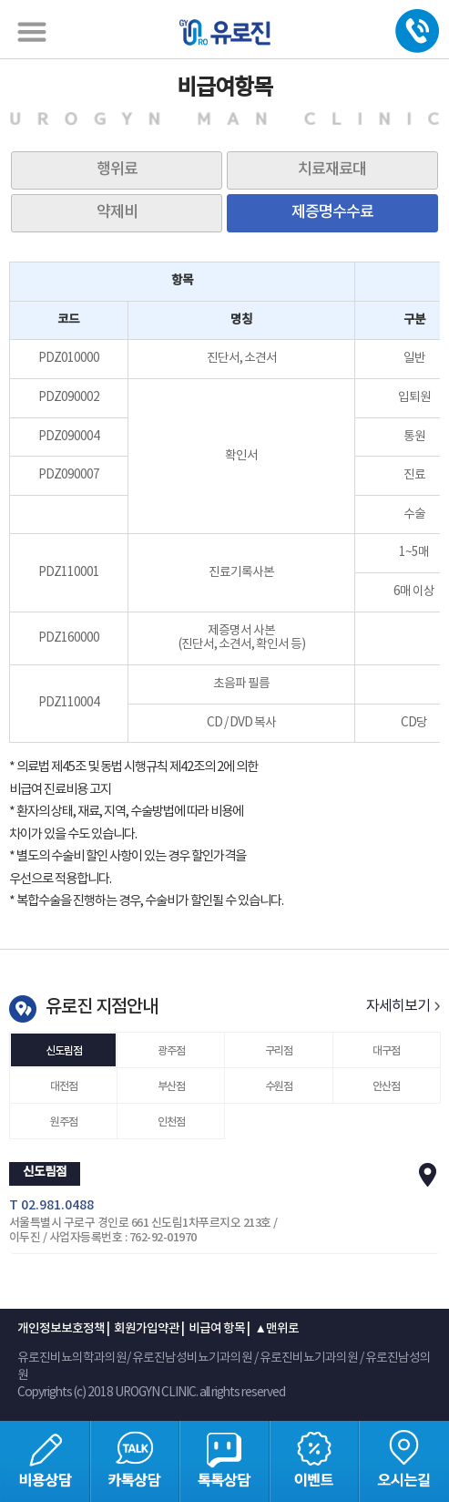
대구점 (386, 1050)
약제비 (117, 212)
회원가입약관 (146, 1329)
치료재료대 (332, 169)
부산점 (171, 1086)
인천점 (171, 1122)
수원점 (278, 1086)
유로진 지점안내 (102, 1007)
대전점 (63, 1086)
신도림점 (64, 1050)
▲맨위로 (276, 1329)
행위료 (117, 169)
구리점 (278, 1050)
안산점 (386, 1086)
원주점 (63, 1122)
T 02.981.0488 (51, 1205)
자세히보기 (403, 1006)
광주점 (171, 1050)
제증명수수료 (332, 212)
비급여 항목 (217, 1329)
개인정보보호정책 (61, 1329)
